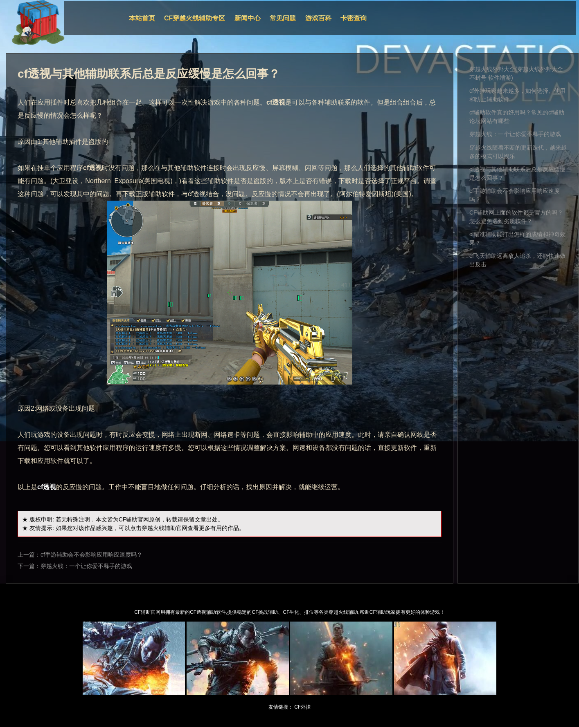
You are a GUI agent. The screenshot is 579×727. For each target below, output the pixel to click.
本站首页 (142, 18)
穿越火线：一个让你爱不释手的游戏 (86, 566)
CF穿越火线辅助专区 (194, 18)
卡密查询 (353, 18)
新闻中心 (247, 18)
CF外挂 (302, 707)
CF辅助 (128, 519)
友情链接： (280, 707)
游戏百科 (318, 18)
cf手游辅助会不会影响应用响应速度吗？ (91, 554)
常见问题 (283, 18)
